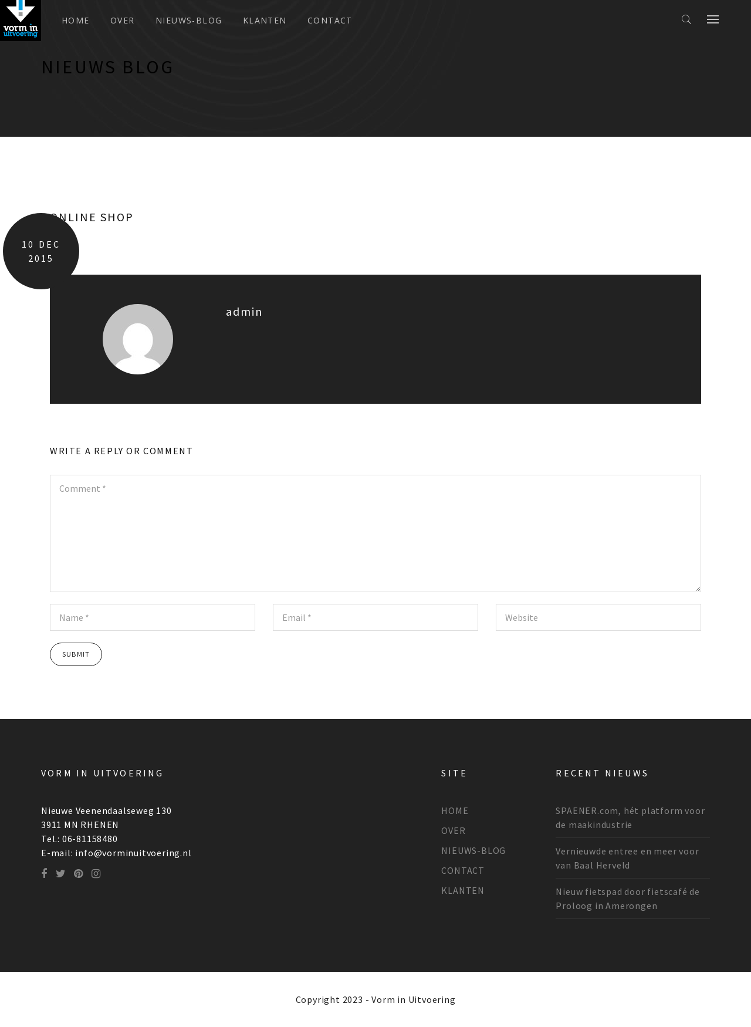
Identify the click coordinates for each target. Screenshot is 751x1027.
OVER (122, 20)
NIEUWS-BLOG (188, 20)
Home (76, 20)
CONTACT (330, 20)
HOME (454, 810)
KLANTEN (265, 20)
